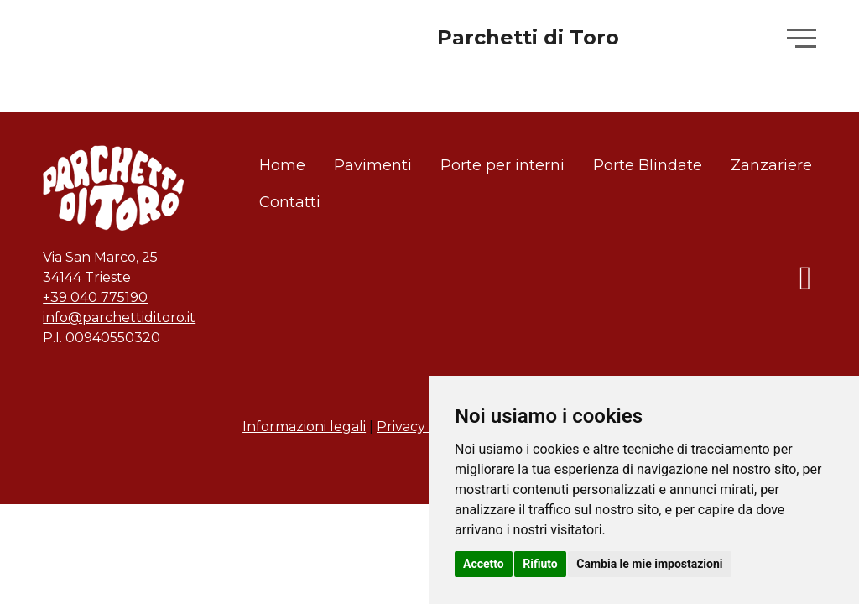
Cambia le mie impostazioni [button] (649, 563)
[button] (801, 38)
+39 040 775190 (95, 297)
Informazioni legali (304, 427)
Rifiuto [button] (540, 563)
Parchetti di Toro (528, 37)
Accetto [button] (483, 563)
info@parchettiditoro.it (119, 317)
